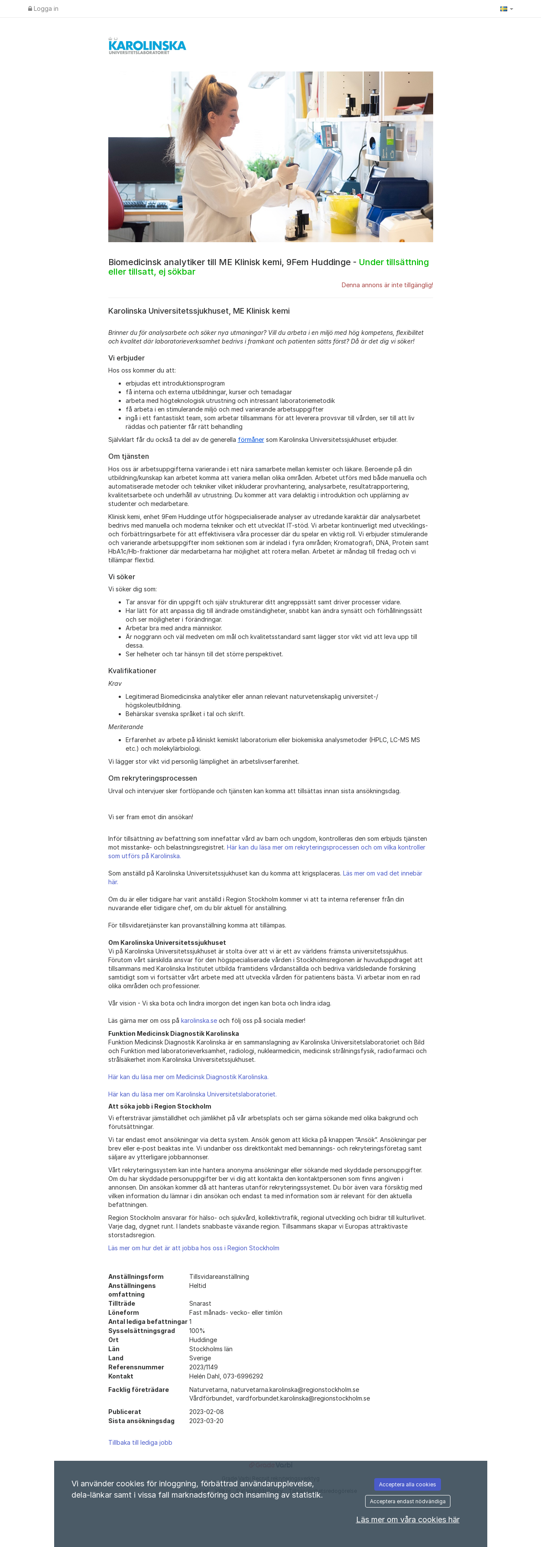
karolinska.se (199, 1020)
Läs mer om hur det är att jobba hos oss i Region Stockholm (193, 1248)
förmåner (251, 439)
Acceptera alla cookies (407, 1484)
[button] (507, 8)
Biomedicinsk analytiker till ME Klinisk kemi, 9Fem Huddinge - (268, 266)
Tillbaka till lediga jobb (140, 1442)
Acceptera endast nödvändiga (408, 1501)
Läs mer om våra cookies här (408, 1519)
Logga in (43, 8)
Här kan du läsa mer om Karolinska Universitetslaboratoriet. (192, 1094)
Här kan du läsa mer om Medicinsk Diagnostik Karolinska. (188, 1076)
